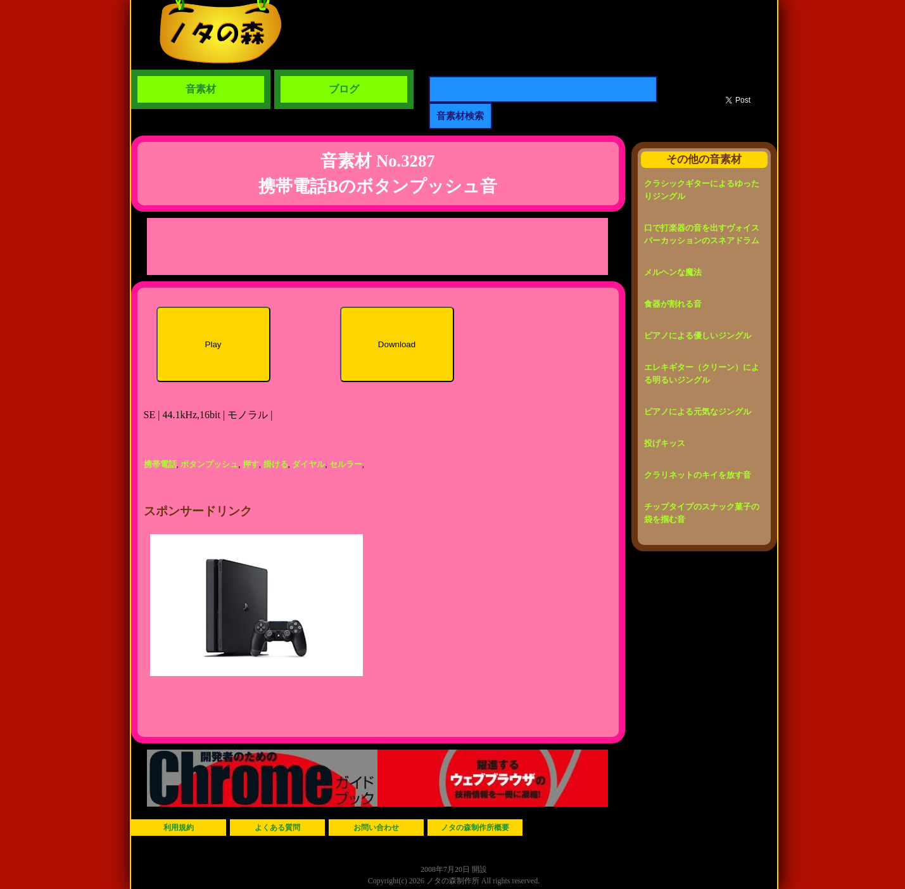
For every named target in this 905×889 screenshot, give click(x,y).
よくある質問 (277, 827)
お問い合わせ (376, 827)
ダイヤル (308, 464)
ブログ (344, 89)
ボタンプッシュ (209, 464)
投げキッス (664, 443)
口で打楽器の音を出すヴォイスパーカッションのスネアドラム (701, 234)
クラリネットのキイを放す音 (697, 475)
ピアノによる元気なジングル (697, 411)
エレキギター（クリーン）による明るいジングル (701, 373)
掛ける (275, 464)
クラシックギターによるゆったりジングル (701, 190)
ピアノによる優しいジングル (697, 335)
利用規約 (178, 827)
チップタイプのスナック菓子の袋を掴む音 (701, 513)
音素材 (201, 89)
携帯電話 (160, 464)
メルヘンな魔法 (673, 272)
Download (396, 344)
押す (251, 464)
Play (213, 344)
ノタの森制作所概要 (475, 827)
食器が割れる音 (673, 304)
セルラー (345, 464)
